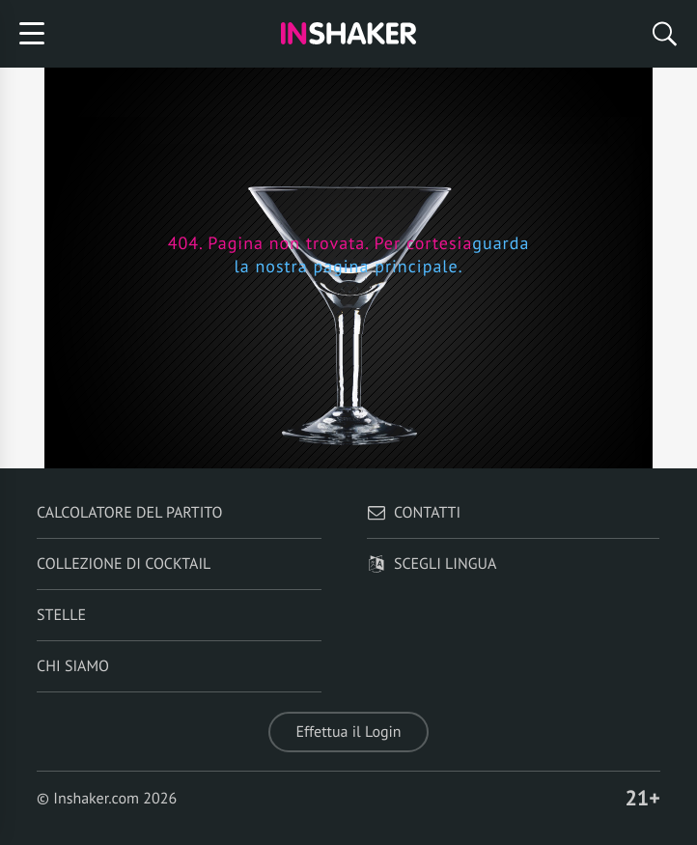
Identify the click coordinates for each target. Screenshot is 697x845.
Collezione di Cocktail (123, 564)
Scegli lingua (431, 564)
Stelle (61, 615)
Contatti (413, 512)
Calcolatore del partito (129, 512)
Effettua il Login (348, 732)
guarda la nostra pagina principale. (381, 254)
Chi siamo (73, 666)
